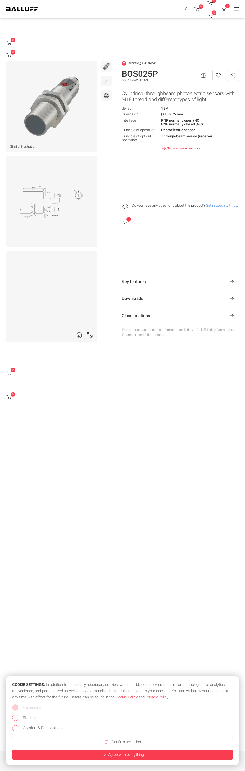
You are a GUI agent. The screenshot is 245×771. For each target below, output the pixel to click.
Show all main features (180, 148)
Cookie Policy (127, 697)
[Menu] (236, 9)
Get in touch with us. (222, 205)
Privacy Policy (157, 697)
